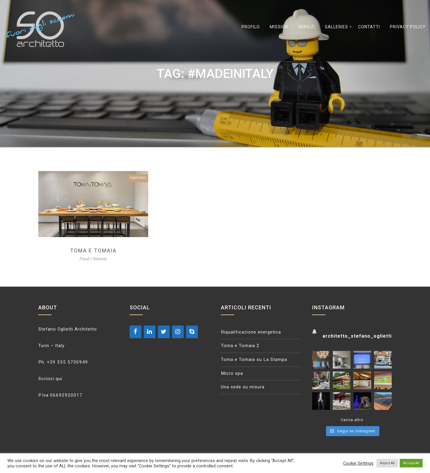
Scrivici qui (50, 378)
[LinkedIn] (150, 332)
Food (84, 259)
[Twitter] (164, 332)
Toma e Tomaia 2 (240, 345)
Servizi (306, 26)
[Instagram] (178, 332)
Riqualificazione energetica (251, 332)
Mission (279, 26)
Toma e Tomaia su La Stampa (254, 359)
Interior (100, 259)
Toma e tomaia (93, 250)
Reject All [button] (387, 463)
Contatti (369, 26)
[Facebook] (135, 332)
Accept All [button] (411, 463)
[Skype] (192, 332)
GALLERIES (336, 26)
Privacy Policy (408, 26)
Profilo (251, 26)
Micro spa (232, 373)
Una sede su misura (242, 387)
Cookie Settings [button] (358, 463)
